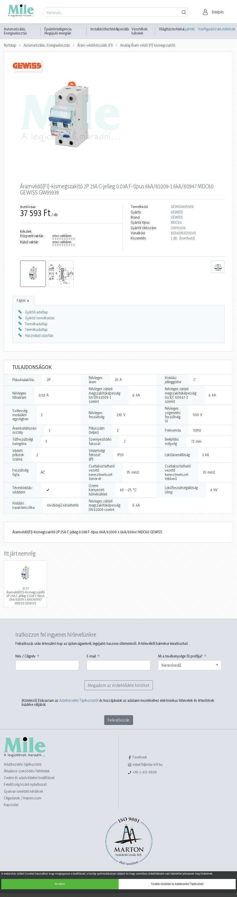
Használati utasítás (39, 335)
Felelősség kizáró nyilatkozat (25, 784)
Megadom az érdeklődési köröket (119, 685)
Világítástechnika (171, 29)
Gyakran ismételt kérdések (23, 791)
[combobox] (190, 665)
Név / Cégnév (25, 656)
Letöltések (226, 29)
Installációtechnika (104, 29)
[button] (214, 12)
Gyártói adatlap (36, 312)
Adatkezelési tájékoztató (22, 764)
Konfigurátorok (207, 29)
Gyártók (188, 29)
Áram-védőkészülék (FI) (95, 45)
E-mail (91, 656)
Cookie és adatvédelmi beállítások (29, 777)
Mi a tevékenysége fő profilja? (180, 656)
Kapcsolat (11, 804)
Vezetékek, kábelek (140, 31)
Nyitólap (10, 45)
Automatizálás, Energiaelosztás (15, 31)
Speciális (122, 29)
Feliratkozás (119, 720)
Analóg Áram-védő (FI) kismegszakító (147, 45)
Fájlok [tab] (23, 300)
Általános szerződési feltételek (27, 771)
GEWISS (177, 212)
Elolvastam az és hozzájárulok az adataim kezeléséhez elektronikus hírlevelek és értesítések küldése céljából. (118, 702)
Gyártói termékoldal (39, 318)
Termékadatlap (36, 324)
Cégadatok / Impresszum (22, 798)
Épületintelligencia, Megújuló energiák (58, 31)
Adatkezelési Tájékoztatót (79, 700)
